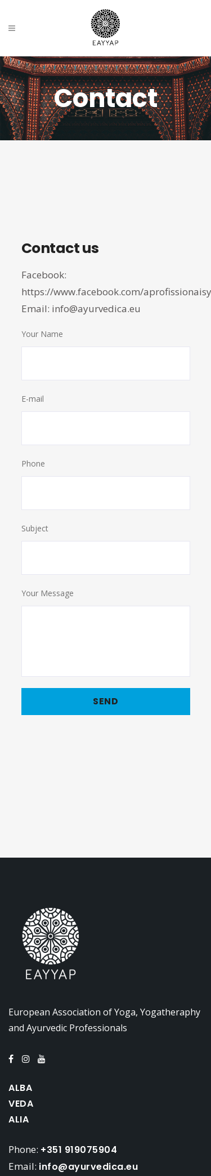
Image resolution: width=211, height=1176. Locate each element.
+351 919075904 (79, 1149)
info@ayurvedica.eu (96, 308)
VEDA (20, 1103)
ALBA (20, 1087)
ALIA (18, 1119)
